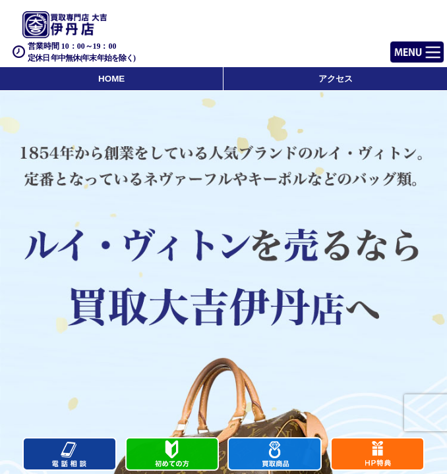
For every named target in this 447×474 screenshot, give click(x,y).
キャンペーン (377, 455)
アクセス (335, 79)
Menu (402, 46)
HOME (111, 79)
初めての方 (172, 455)
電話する (69, 455)
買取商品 (274, 455)
